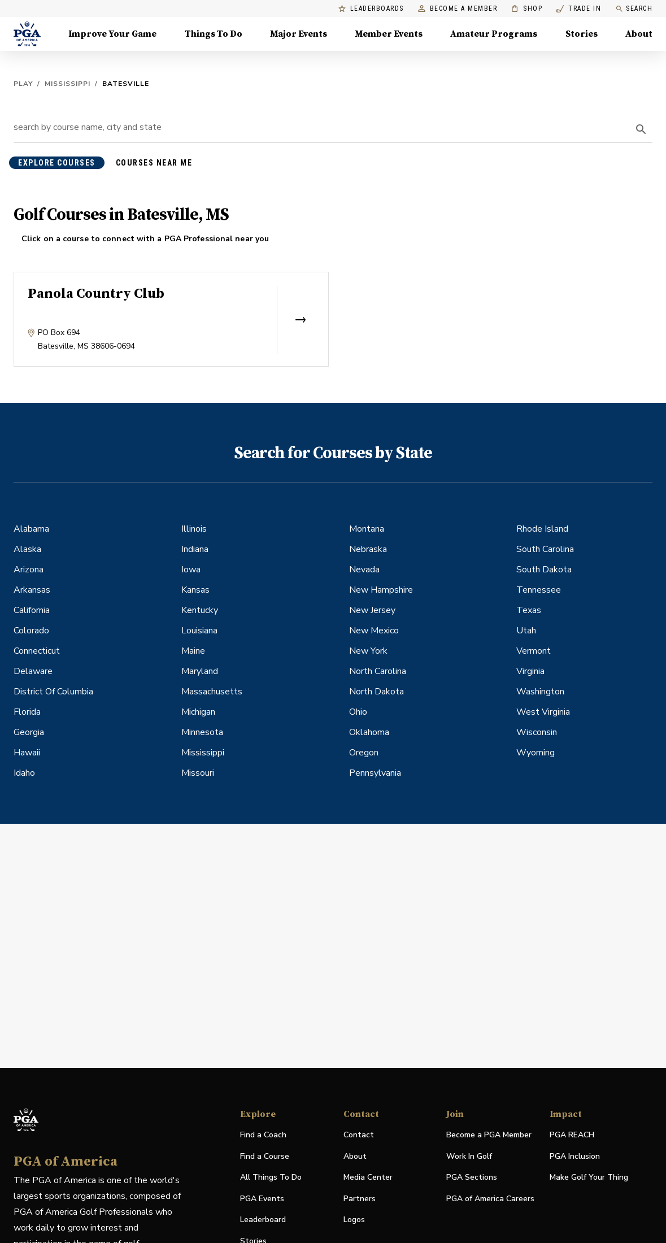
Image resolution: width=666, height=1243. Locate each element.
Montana (366, 529)
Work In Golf (469, 1156)
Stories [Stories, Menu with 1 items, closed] (581, 34)
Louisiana (199, 630)
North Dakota (376, 691)
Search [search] (633, 9)
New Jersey (372, 610)
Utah (526, 630)
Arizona (28, 569)
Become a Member (458, 8)
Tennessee (538, 590)
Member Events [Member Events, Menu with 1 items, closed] (389, 34)
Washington (540, 691)
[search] (641, 129)
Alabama (31, 529)
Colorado (31, 630)
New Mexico (374, 630)
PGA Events (262, 1198)
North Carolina (377, 671)
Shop (526, 8)
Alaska (27, 549)
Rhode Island (542, 529)
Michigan (198, 712)
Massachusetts (211, 691)
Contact (358, 1134)
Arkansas (32, 590)
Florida (27, 712)
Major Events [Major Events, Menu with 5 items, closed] (298, 34)
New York (368, 651)
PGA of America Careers (490, 1199)
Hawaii (27, 752)
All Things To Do (271, 1177)
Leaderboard (263, 1219)
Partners (359, 1198)
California (32, 610)
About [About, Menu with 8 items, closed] (638, 34)
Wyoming (535, 752)
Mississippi (67, 83)
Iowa (191, 569)
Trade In (578, 8)
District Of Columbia (53, 691)
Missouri (197, 773)
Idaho (24, 773)
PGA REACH (572, 1135)
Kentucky (199, 610)
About (355, 1156)
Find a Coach (263, 1134)
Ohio (358, 712)
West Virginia (543, 712)
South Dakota (544, 569)
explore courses (56, 162)
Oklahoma (369, 732)
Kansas (195, 590)
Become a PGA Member (489, 1134)
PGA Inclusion (575, 1156)
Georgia (29, 732)
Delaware (33, 671)
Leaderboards (371, 8)
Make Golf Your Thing (589, 1178)
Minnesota (202, 732)
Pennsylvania (375, 773)
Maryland (199, 671)
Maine (193, 651)
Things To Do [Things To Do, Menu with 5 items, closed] (213, 34)
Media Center (368, 1178)
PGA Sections (471, 1177)
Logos (354, 1219)
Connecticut (37, 651)
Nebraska (368, 549)
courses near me (154, 162)
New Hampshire (381, 590)
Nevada (364, 569)
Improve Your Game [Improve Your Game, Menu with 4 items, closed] (112, 34)
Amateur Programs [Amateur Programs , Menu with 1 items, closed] (493, 34)
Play (23, 83)
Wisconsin (536, 732)
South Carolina (545, 549)
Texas (528, 610)
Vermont (533, 651)
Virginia (530, 671)
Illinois (194, 529)
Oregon (363, 752)
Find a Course (264, 1156)
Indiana (194, 549)
